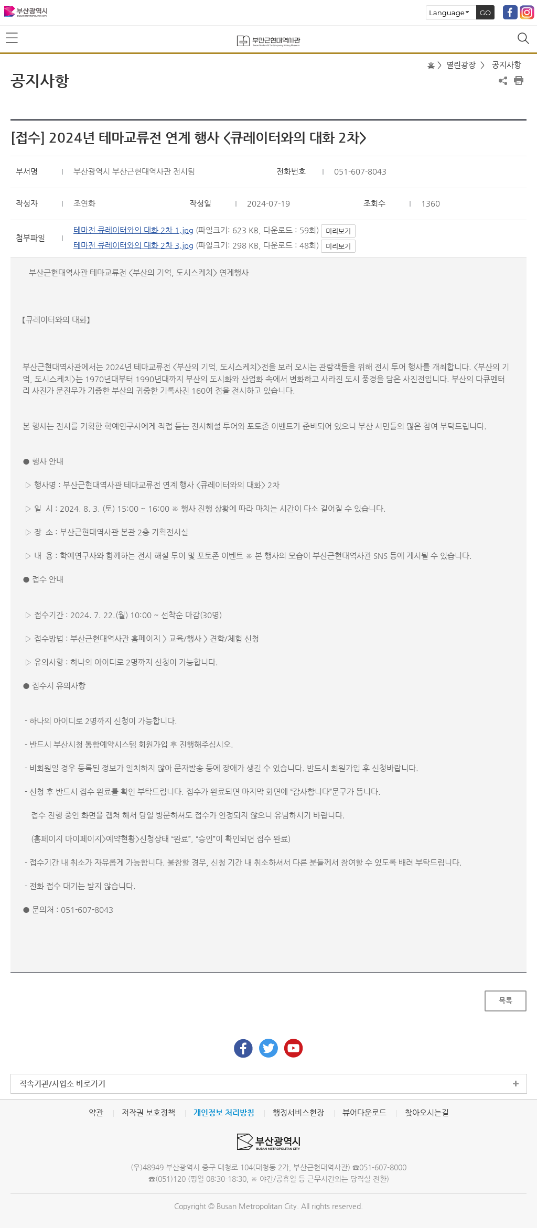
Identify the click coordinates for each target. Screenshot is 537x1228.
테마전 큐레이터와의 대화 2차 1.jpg (133, 229)
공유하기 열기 (503, 81)
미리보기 (338, 231)
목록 (505, 1000)
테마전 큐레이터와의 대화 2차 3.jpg (133, 245)
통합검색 (524, 39)
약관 (96, 1112)
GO (485, 12)
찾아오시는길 (427, 1112)
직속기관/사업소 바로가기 (62, 1083)
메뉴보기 (13, 38)
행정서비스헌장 (298, 1112)
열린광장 (461, 64)
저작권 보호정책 (148, 1112)
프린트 (519, 81)
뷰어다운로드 (364, 1112)
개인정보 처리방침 (224, 1112)
